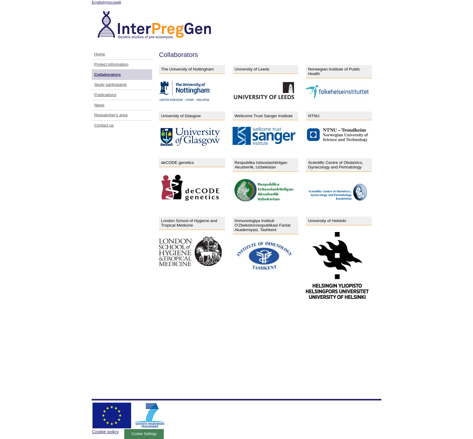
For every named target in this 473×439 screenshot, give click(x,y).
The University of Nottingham (187, 69)
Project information (111, 64)
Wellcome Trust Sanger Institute (264, 116)
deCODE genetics (177, 162)
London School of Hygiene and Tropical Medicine (189, 222)
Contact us (104, 125)
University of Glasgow (181, 116)
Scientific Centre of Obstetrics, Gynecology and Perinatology (335, 164)
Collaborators (107, 74)
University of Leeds (252, 69)
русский (113, 2)
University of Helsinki (327, 220)
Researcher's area (111, 115)
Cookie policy (105, 431)
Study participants (110, 84)
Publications (105, 95)
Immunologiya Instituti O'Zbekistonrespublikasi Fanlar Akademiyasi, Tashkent (263, 225)
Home (99, 54)
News (99, 105)
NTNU (313, 116)
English (98, 2)
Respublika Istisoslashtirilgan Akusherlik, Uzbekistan (261, 164)
